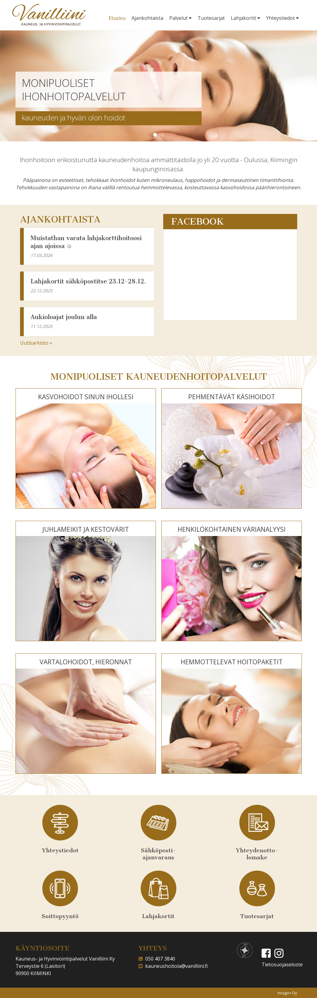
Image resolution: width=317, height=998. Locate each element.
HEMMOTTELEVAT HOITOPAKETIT (232, 662)
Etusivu (117, 18)
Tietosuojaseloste (282, 964)
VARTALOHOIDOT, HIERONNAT (86, 662)
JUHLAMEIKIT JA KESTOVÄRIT (85, 529)
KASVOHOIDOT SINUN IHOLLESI (85, 396)
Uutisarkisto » (36, 342)
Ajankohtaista (147, 18)
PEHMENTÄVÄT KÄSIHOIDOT (231, 396)
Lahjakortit (245, 18)
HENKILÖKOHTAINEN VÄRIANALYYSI (232, 529)
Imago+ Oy (287, 993)
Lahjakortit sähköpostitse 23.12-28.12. (88, 281)
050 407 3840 (159, 958)
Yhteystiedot (282, 18)
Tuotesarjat (211, 18)
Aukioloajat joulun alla (63, 317)
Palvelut (180, 18)
